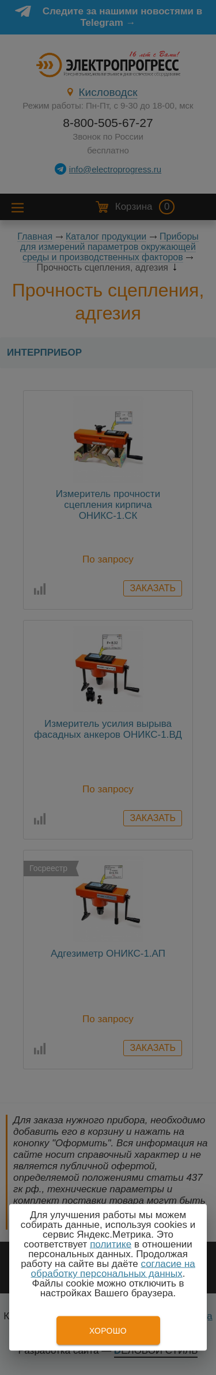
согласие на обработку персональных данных (113, 1268)
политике (110, 1244)
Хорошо (108, 1330)
